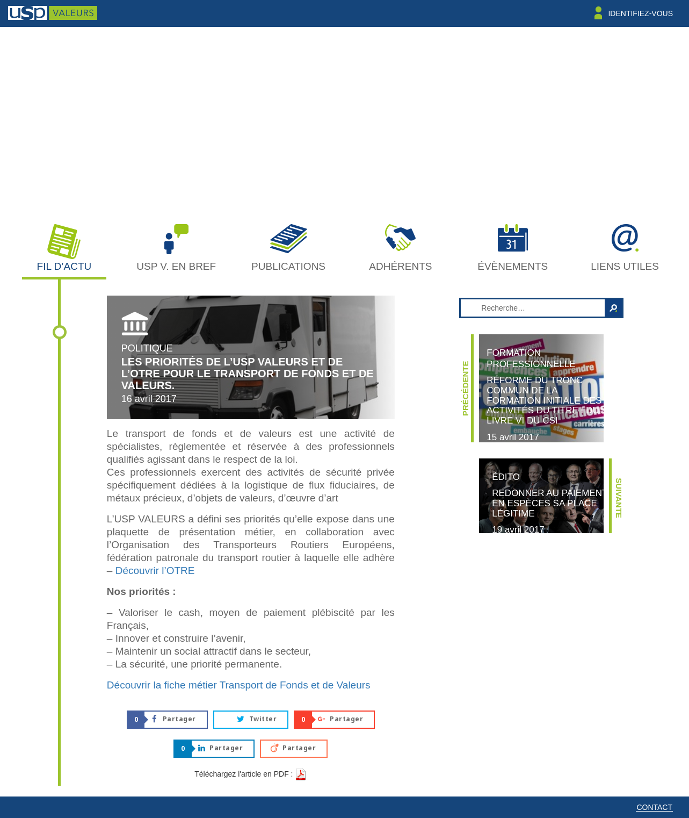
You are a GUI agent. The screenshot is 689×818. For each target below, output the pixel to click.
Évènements (512, 266)
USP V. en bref (176, 266)
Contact (654, 807)
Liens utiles (625, 266)
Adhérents (400, 266)
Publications (288, 266)
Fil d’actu (64, 266)
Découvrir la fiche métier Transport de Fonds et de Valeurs (239, 685)
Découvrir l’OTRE (155, 570)
